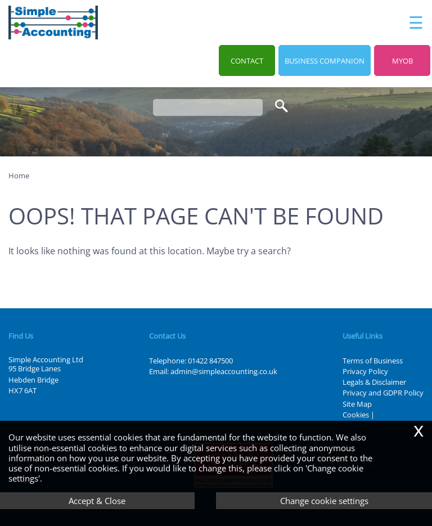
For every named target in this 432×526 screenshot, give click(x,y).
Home (18, 175)
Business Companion (324, 61)
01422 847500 (210, 361)
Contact (247, 61)
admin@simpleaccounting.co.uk (223, 371)
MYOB (402, 61)
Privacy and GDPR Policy (383, 393)
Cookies (356, 415)
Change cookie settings (324, 500)
